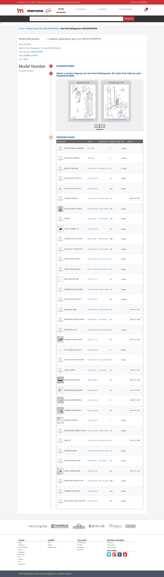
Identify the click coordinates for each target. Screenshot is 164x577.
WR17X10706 (92, 400)
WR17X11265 (92, 431)
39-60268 (91, 158)
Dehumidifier (80, 547)
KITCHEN (81, 9)
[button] (97, 129)
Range (20, 542)
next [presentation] (102, 126)
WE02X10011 (104, 239)
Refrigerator (21, 552)
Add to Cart (135, 198)
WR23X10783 (104, 440)
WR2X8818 (103, 319)
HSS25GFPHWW (26, 71)
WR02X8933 (92, 461)
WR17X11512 (92, 259)
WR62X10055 (104, 310)
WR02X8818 (92, 319)
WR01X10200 (92, 491)
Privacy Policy (111, 545)
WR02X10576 (92, 178)
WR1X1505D (103, 219)
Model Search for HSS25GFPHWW (43, 28)
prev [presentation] (97, 126)
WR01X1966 (92, 239)
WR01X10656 (104, 360)
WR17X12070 (104, 259)
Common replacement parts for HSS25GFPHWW (74, 39)
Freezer (20, 549)
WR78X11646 (104, 481)
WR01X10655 (104, 249)
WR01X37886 (104, 330)
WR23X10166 (92, 289)
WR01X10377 (92, 360)
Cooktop (20, 559)
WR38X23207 (104, 168)
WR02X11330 (92, 471)
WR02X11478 (92, 229)
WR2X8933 (103, 461)
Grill (19, 561)
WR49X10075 (104, 431)
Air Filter (79, 545)
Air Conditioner (81, 542)
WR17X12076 (104, 269)
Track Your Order (111, 547)
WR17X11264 (92, 410)
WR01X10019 (92, 189)
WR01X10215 (92, 249)
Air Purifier (80, 549)
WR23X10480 (104, 289)
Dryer (49, 542)
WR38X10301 (92, 168)
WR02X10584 (92, 451)
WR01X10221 (92, 299)
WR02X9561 (92, 370)
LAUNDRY (102, 9)
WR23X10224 (92, 440)
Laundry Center (52, 547)
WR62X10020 (92, 310)
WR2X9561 (103, 370)
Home (21, 28)
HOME (61, 9)
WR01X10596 (104, 209)
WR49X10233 (104, 451)
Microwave (21, 554)
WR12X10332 (92, 420)
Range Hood (21, 564)
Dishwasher (21, 545)
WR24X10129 (92, 198)
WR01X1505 (92, 219)
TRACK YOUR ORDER (139, 2)
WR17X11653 (92, 380)
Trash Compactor (23, 547)
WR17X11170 (92, 340)
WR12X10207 (92, 350)
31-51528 (91, 148)
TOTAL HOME (125, 9)
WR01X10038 (92, 209)
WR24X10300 (104, 198)
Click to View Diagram (83, 120)
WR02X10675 (92, 330)
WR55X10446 (92, 501)
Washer (50, 545)
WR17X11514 (92, 269)
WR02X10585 (92, 390)
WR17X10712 (92, 279)
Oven (19, 557)
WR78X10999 (92, 481)
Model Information (29, 39)
